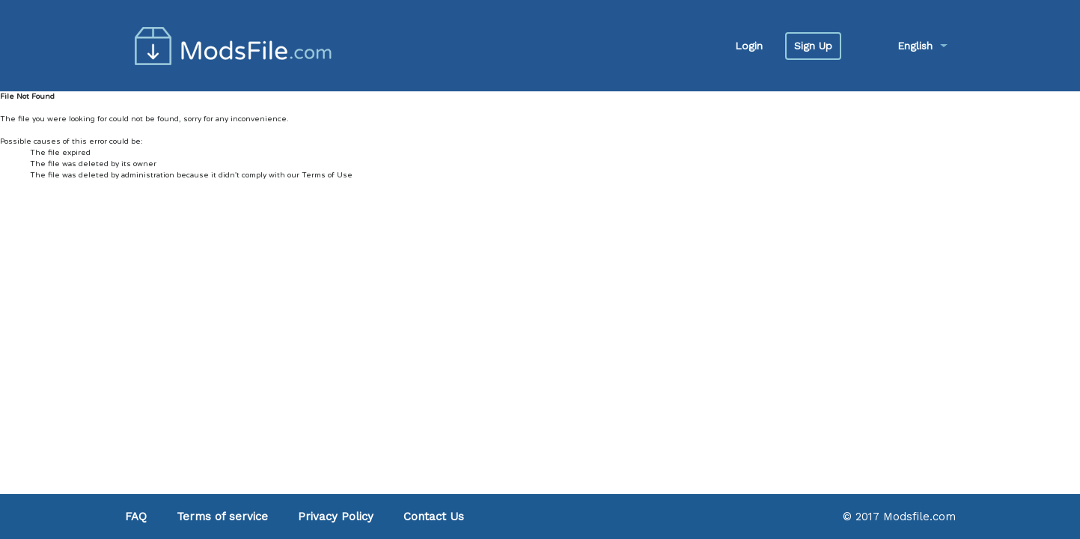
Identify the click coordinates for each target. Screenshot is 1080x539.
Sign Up (813, 46)
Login (749, 46)
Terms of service (222, 516)
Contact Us (433, 516)
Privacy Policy (335, 516)
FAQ (136, 516)
